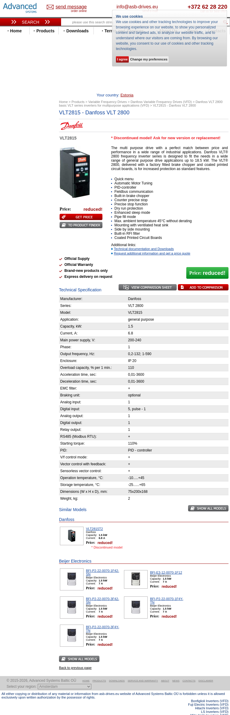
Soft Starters (16, 281)
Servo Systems (18, 320)
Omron (13, 225)
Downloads (117, 671)
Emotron (15, 162)
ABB (11, 121)
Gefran (13, 180)
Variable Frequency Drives (28, 117)
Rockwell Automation (26, 234)
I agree (122, 59)
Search (30, 22)
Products (99, 671)
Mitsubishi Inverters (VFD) (209, 706)
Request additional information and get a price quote (152, 244)
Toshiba (14, 256)
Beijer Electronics (23, 130)
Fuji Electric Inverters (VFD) (208, 695)
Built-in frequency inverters (24, 431)
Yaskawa (15, 274)
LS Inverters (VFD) (215, 702)
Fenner (13, 171)
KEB (11, 202)
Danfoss (14, 144)
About (165, 671)
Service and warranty (143, 671)
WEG (11, 265)
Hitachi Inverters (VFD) (212, 699)
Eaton (12, 153)
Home (86, 671)
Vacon (12, 261)
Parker (13, 229)
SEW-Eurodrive (21, 247)
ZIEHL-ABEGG (20, 270)
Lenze (12, 207)
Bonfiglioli (16, 135)
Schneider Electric (24, 243)
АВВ (11, 286)
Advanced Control (23, 126)
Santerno (15, 238)
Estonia (67, 7)
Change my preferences (148, 59)
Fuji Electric (18, 175)
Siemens (15, 252)
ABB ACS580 (219, 709)
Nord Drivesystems (25, 220)
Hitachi (13, 184)
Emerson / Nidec (22, 157)
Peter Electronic (22, 304)
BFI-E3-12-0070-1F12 (166, 563)
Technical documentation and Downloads (144, 239)
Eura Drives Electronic (28, 166)
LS (9, 211)
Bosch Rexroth (20, 139)
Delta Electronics (23, 148)
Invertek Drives (21, 193)
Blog (8, 371)
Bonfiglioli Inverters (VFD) (210, 691)
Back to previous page (75, 658)
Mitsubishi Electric (24, 216)
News (175, 671)
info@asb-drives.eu (157, 6)
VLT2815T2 (94, 519)
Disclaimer (206, 671)
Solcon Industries (23, 313)
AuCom (14, 290)
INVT (11, 198)
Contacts (188, 671)
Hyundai (14, 189)
